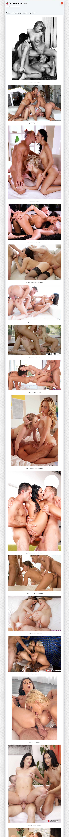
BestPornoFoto (18, 3)
